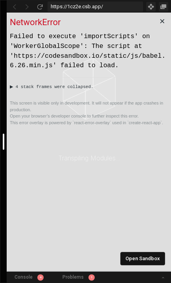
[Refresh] (39, 6)
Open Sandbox (142, 258)
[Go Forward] (27, 6)
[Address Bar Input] (95, 7)
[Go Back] (14, 6)
